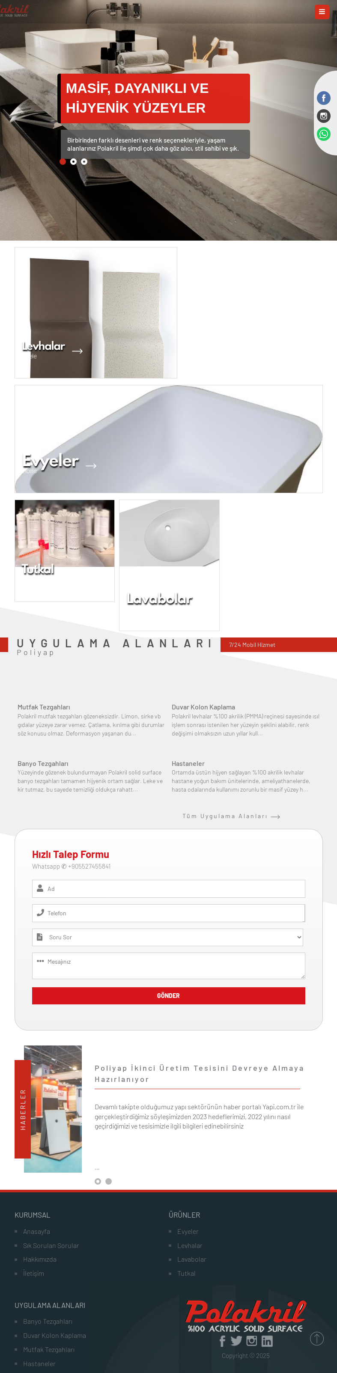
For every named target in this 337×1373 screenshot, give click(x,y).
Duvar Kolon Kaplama (203, 707)
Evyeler (188, 1231)
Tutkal (186, 1273)
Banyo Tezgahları (43, 763)
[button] (62, 161)
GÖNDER (168, 995)
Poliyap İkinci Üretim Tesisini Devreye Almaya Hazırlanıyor (199, 1073)
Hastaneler (188, 763)
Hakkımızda (40, 1259)
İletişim (33, 1273)
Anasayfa (36, 1231)
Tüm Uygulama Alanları (231, 815)
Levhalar (190, 1245)
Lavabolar (191, 1259)
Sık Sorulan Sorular (51, 1245)
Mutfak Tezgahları (44, 707)
